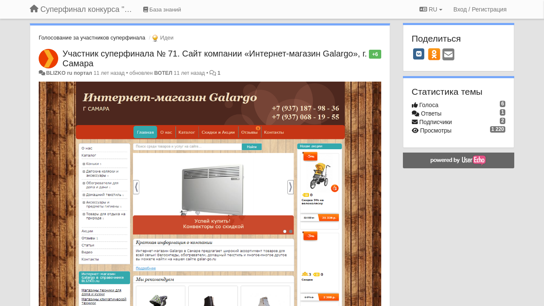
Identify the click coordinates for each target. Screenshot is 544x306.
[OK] (434, 54)
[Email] (448, 55)
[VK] (419, 54)
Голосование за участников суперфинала (92, 37)
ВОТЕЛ (163, 73)
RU (430, 9)
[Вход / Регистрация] (480, 9)
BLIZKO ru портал (69, 73)
